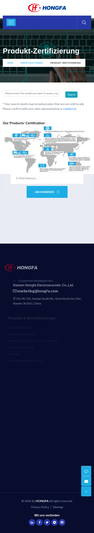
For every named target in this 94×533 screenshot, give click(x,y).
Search (71, 94)
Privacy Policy (40, 507)
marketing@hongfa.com (35, 292)
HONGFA (42, 501)
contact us (69, 108)
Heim (10, 62)
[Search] (31, 93)
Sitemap (58, 507)
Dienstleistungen (32, 62)
